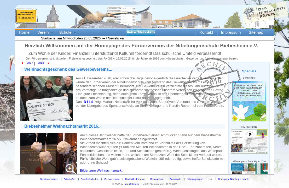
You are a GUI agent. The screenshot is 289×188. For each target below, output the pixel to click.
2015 (41, 62)
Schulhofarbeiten (90, 179)
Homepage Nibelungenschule (233, 179)
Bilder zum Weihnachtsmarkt (101, 170)
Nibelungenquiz (195, 179)
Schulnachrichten (49, 179)
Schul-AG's (70, 179)
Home (24, 32)
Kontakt (206, 32)
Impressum (231, 32)
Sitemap (256, 32)
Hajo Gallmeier (131, 184)
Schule (65, 32)
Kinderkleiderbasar (135, 179)
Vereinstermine (112, 179)
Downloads (175, 179)
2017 (30, 62)
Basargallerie (157, 179)
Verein (43, 32)
